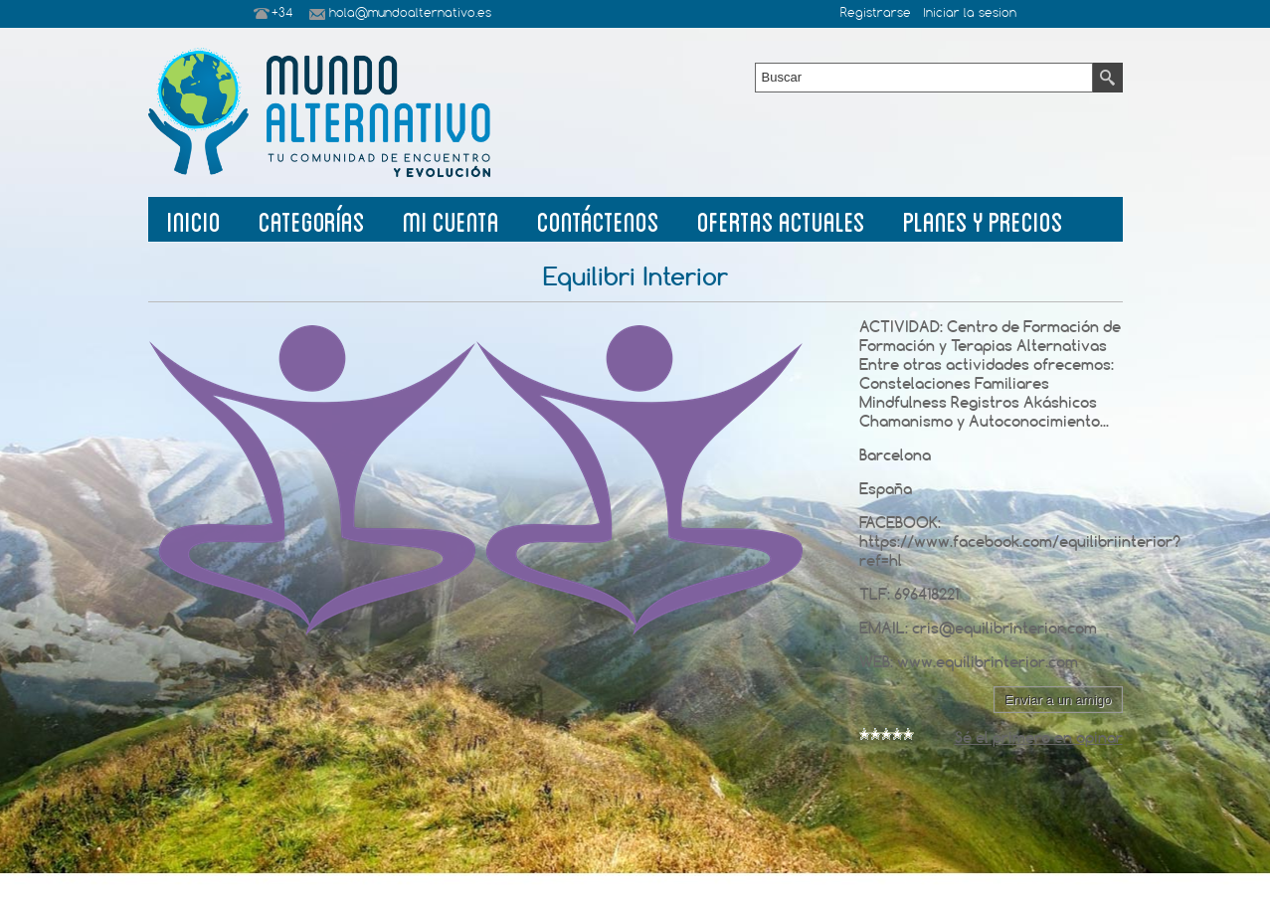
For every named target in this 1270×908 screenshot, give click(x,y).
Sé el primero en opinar (1039, 737)
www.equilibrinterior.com (987, 661)
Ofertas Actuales (781, 219)
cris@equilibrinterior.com (1004, 628)
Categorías (312, 219)
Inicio (194, 219)
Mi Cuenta (451, 219)
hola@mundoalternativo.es (410, 14)
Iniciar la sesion (969, 14)
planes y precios (983, 219)
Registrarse (875, 14)
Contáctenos (598, 219)
